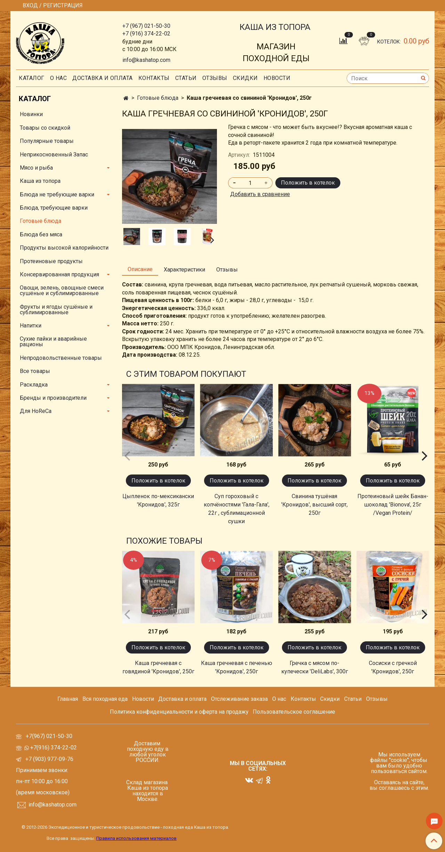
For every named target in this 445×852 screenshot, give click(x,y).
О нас (58, 78)
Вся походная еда (105, 699)
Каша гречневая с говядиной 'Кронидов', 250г (158, 667)
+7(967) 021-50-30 (50, 736)
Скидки (330, 699)
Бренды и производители (53, 398)
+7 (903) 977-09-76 (48, 759)
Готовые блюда (157, 98)
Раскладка (34, 384)
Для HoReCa (35, 411)
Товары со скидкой (45, 127)
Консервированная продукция (59, 274)
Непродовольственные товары (61, 358)
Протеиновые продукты (51, 261)
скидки (245, 78)
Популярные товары (47, 141)
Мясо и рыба (36, 167)
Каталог (31, 78)
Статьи (353, 699)
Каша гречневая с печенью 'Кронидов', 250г (236, 667)
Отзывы (214, 78)
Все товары (35, 371)
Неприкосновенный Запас (54, 154)
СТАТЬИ (186, 78)
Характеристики (184, 269)
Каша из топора (40, 181)
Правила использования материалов (136, 838)
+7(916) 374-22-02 (53, 747)
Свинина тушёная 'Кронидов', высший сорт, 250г (314, 504)
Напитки (30, 325)
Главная (67, 699)
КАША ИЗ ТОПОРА (275, 27)
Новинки (31, 114)
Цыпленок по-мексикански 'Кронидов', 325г (158, 500)
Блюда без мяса (41, 234)
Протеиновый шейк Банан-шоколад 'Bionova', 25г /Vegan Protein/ (392, 504)
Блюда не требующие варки (57, 194)
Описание (140, 269)
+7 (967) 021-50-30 (146, 26)
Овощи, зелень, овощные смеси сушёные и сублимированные (62, 290)
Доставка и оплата (102, 78)
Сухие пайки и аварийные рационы (53, 341)
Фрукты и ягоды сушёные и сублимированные (56, 309)
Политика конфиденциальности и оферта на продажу (179, 711)
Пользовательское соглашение (294, 711)
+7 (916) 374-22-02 (146, 33)
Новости (277, 78)
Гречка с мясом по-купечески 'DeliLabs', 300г (314, 667)
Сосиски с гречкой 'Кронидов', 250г (393, 667)
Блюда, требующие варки (54, 207)
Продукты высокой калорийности (64, 247)
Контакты (154, 78)
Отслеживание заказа (239, 699)
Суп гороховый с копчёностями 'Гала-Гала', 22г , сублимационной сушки (236, 509)
